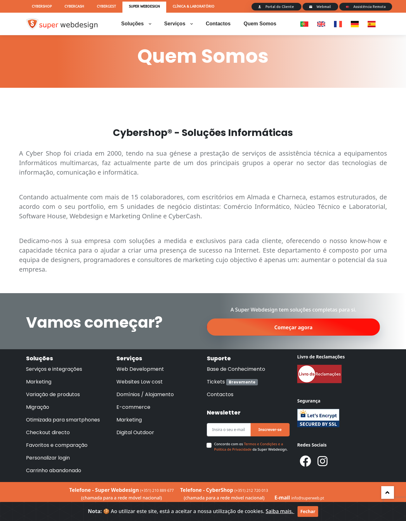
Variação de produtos (53, 394)
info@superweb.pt (307, 498)
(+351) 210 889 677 (157, 490)
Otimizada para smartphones (63, 419)
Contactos (218, 23)
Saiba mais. (280, 511)
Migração (37, 407)
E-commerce (133, 407)
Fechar (307, 511)
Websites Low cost (139, 381)
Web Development (140, 369)
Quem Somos (260, 23)
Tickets (232, 381)
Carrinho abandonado (53, 470)
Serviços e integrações (54, 369)
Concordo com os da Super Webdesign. (251, 446)
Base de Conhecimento (236, 369)
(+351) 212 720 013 (251, 490)
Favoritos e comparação (57, 445)
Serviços (178, 23)
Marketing (38, 381)
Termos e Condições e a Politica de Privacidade (248, 446)
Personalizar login (48, 457)
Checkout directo (48, 432)
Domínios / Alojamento (145, 394)
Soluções (136, 23)
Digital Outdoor (135, 432)
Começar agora (293, 327)
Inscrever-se (270, 429)
